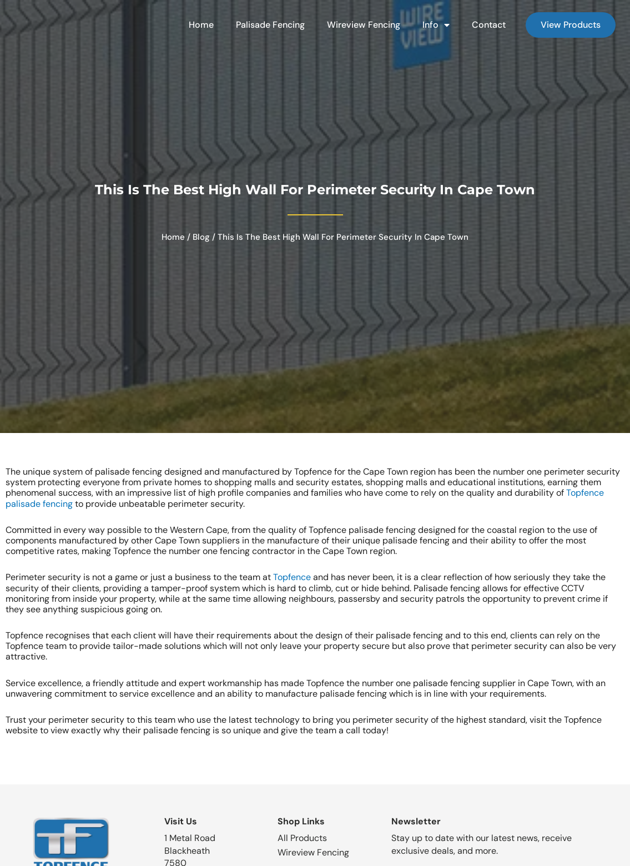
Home (197, 25)
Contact (485, 25)
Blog (201, 237)
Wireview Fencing (360, 25)
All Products (302, 838)
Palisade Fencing (267, 25)
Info (432, 25)
